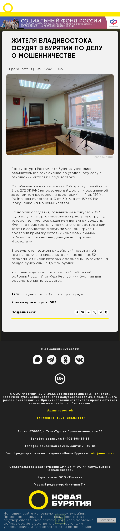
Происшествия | (21, 69)
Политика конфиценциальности (60, 417)
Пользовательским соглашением (63, 527)
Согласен (107, 520)
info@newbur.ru (102, 453)
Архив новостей (60, 410)
